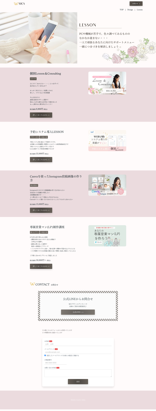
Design (130, 10)
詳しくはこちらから (40, 115)
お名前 (46, 341)
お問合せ (135, 3)
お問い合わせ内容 (50, 367)
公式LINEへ (77, 312)
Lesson (140, 10)
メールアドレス (49, 349)
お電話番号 (48, 360)
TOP (122, 10)
